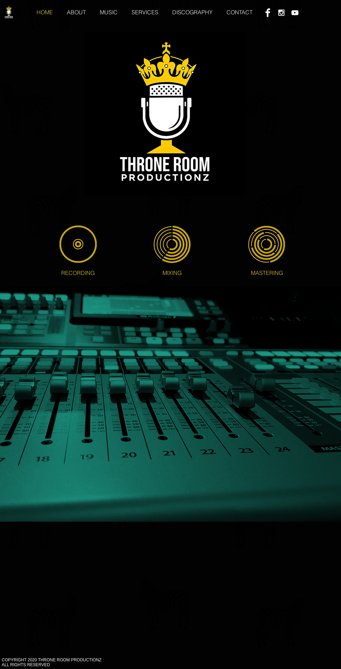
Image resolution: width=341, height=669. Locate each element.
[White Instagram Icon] (281, 12)
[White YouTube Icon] (295, 12)
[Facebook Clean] (267, 12)
